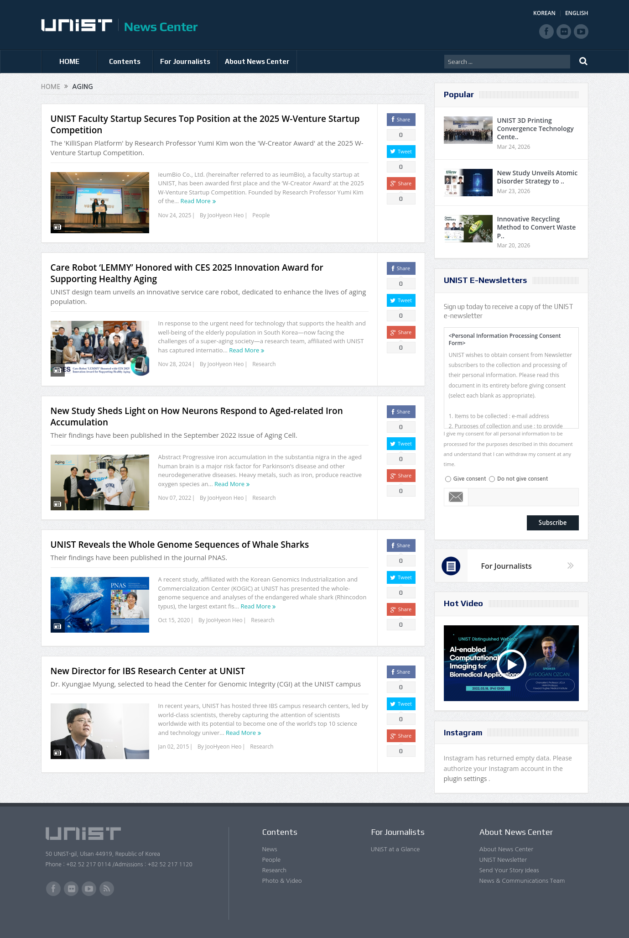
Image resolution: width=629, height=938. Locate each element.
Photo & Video (282, 881)
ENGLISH (576, 13)
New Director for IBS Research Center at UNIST (148, 665)
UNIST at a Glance (395, 849)
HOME (69, 61)
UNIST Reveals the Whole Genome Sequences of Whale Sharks (180, 539)
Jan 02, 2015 (173, 741)
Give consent (469, 479)
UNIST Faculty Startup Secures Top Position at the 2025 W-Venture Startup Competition (205, 124)
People (261, 215)
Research (264, 358)
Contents (124, 61)
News (269, 849)
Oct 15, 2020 (174, 614)
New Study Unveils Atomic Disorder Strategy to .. (537, 176)
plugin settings (466, 778)
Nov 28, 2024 (175, 358)
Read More (196, 201)
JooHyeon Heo (226, 215)
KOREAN (544, 13)
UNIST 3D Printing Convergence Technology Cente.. (535, 128)
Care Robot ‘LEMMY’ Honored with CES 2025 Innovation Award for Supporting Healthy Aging (187, 267)
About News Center (257, 61)
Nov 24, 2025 (175, 215)
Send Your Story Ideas (509, 870)
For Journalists (185, 61)
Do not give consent (522, 479)
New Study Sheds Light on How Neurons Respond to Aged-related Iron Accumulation (197, 411)
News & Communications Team (522, 881)
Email (456, 497)
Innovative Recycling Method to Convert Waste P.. (536, 227)
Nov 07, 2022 (175, 492)
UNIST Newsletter (503, 860)
